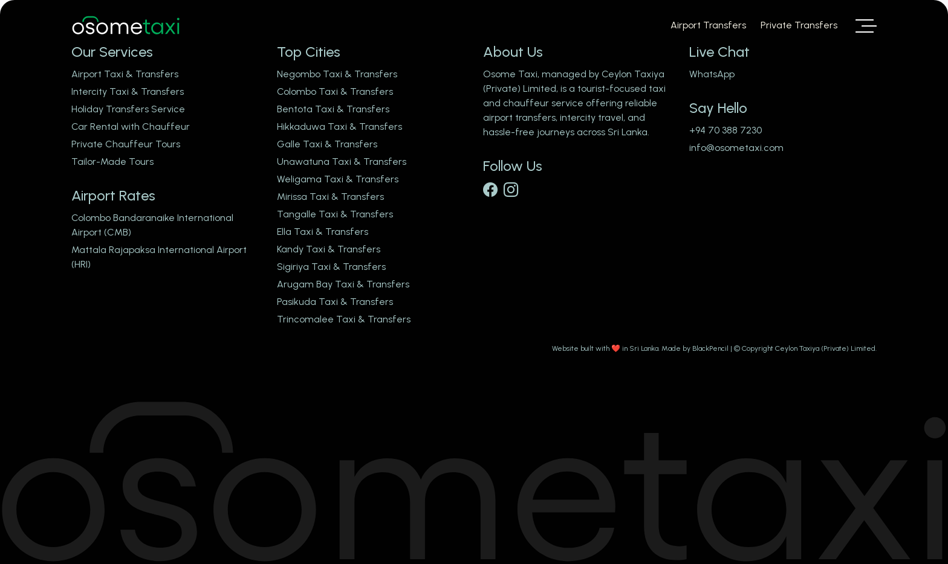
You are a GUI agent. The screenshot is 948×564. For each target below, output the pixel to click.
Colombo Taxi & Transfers (335, 91)
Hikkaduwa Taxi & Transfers (339, 126)
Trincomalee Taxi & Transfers (344, 319)
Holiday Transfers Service (128, 109)
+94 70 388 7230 (725, 130)
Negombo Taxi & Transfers (337, 74)
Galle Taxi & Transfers (327, 144)
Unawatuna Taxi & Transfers (341, 161)
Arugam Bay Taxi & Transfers (343, 284)
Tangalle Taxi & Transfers (335, 214)
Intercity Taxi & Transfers (127, 91)
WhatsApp (712, 74)
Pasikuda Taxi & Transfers (335, 301)
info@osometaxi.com (736, 147)
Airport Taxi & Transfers (124, 74)
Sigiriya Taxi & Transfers (331, 266)
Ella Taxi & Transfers (322, 231)
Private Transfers (799, 25)
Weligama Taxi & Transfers (337, 179)
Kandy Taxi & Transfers (328, 249)
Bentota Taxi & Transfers (333, 109)
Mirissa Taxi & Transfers (330, 196)
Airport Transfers (708, 25)
